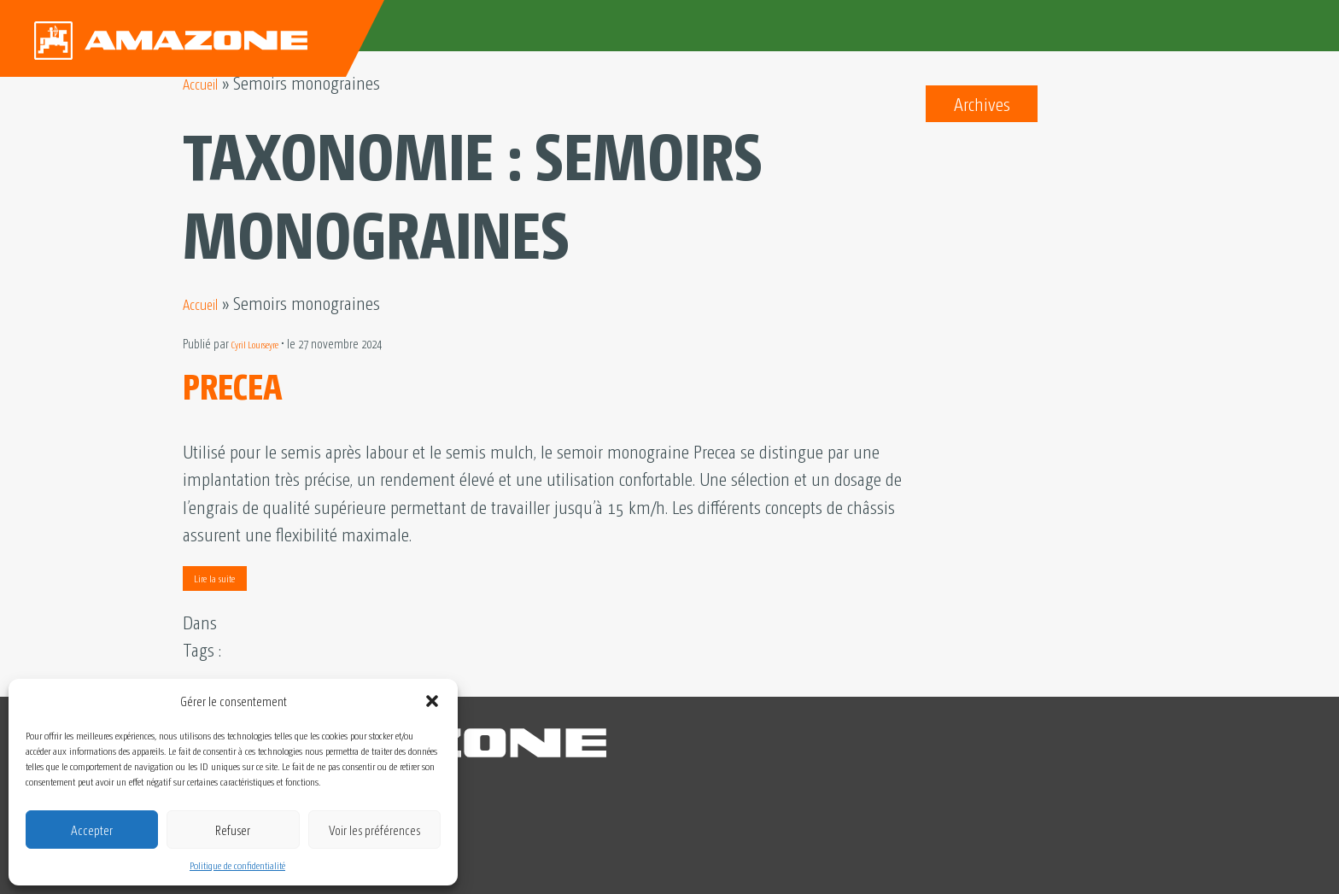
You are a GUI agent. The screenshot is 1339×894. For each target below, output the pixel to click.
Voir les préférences (374, 829)
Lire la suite (214, 578)
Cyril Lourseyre (264, 343)
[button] (432, 701)
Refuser (232, 829)
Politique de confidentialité (237, 865)
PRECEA (249, 380)
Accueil (206, 82)
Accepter (92, 829)
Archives (982, 103)
